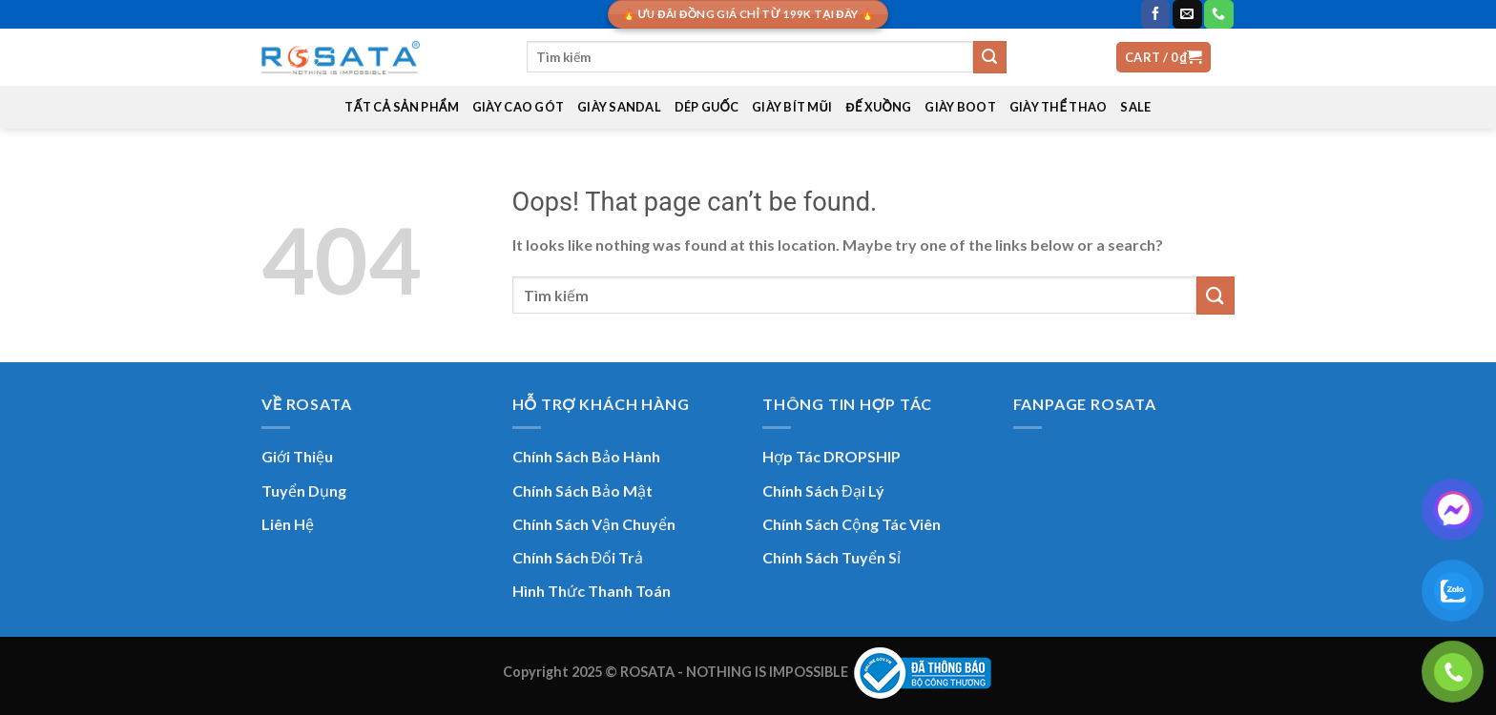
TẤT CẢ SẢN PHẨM (401, 106)
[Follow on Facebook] (1155, 14)
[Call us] (1218, 14)
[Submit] (989, 57)
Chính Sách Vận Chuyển (593, 524)
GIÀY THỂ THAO (1058, 106)
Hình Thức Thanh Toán (591, 591)
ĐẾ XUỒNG (879, 106)
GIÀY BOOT (960, 106)
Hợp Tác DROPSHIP (831, 456)
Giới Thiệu (297, 456)
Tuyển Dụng (303, 490)
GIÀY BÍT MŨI (792, 106)
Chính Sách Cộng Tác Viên (851, 524)
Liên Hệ (287, 524)
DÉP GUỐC (706, 106)
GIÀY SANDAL (619, 106)
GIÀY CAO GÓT (518, 106)
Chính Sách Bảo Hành (586, 456)
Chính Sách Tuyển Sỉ (831, 557)
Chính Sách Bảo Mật (582, 490)
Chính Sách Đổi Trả (578, 557)
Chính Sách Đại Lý (823, 490)
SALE (1135, 106)
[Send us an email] (1187, 14)
